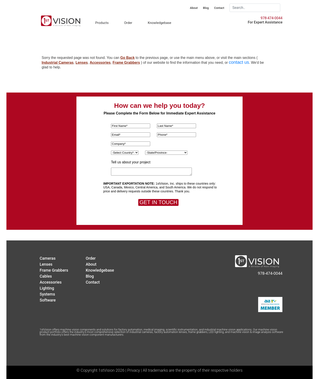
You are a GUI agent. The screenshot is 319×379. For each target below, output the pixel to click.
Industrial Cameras (58, 62)
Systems (47, 294)
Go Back (127, 58)
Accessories (100, 62)
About (194, 8)
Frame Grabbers (126, 62)
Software (48, 300)
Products (102, 23)
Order (128, 23)
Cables (46, 276)
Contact (219, 8)
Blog (206, 8)
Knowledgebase (159, 23)
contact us (239, 62)
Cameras (48, 258)
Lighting (47, 288)
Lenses (82, 62)
